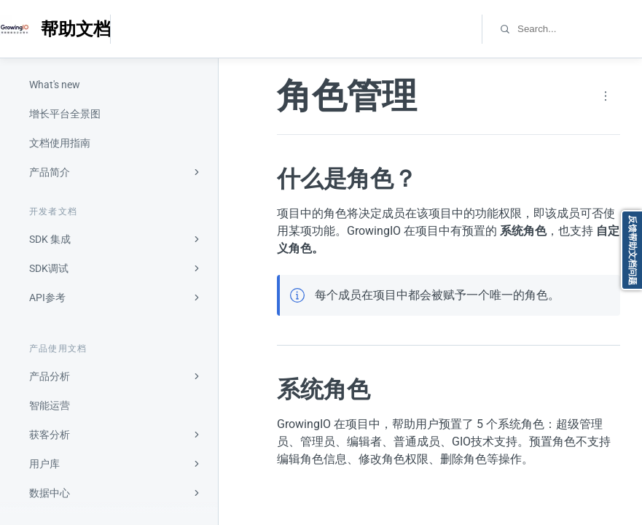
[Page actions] (605, 96)
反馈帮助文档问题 (632, 250)
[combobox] (579, 29)
